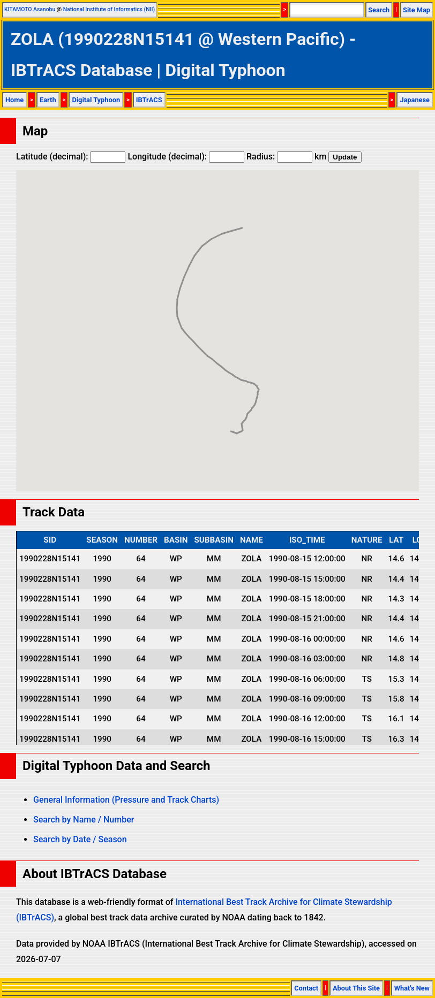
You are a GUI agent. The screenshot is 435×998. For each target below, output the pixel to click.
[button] (237, 423)
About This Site (356, 988)
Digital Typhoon (96, 100)
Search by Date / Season (80, 839)
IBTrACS (149, 100)
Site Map (416, 10)
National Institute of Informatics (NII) (109, 9)
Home (14, 100)
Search (378, 10)
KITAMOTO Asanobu (29, 9)
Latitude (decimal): (70, 156)
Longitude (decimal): (186, 156)
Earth (48, 100)
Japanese (415, 100)
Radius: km (286, 156)
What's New (412, 988)
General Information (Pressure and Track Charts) (126, 800)
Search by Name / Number (83, 819)
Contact (306, 988)
